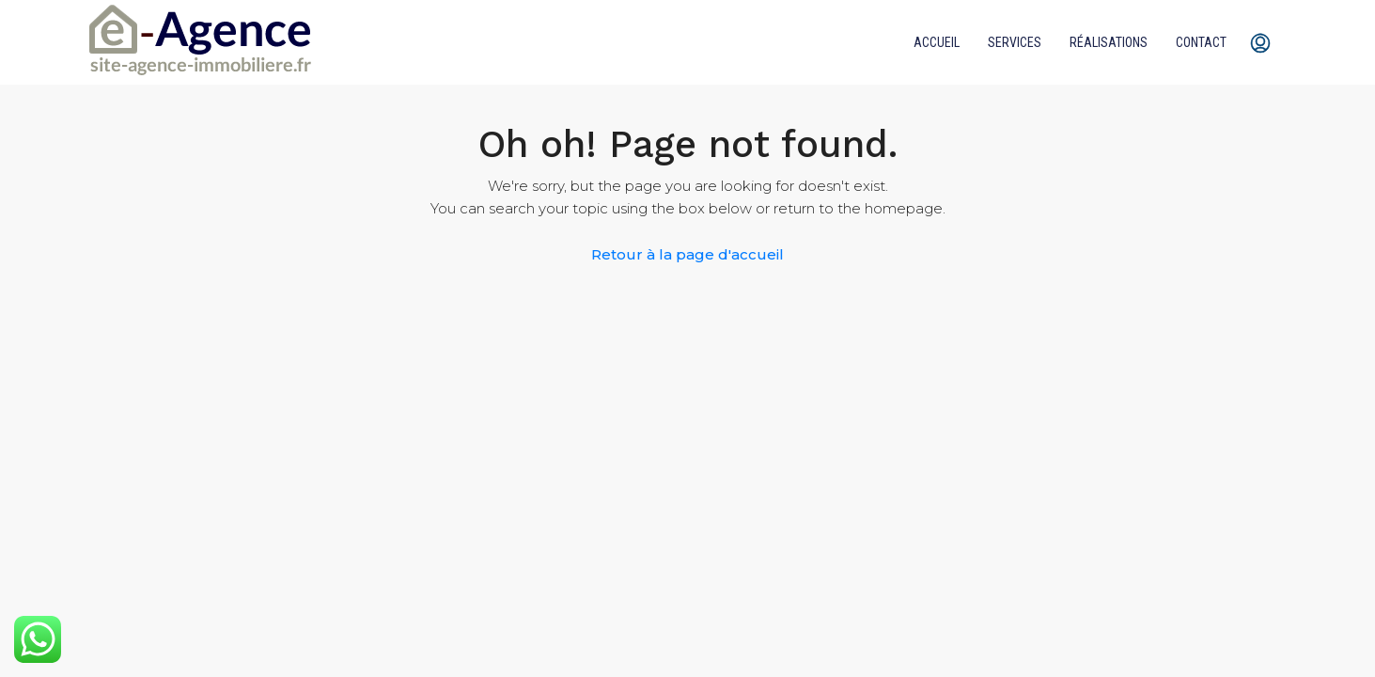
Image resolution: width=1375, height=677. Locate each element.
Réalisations (1109, 42)
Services (1014, 42)
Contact (1201, 42)
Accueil (937, 42)
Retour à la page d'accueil (687, 254)
